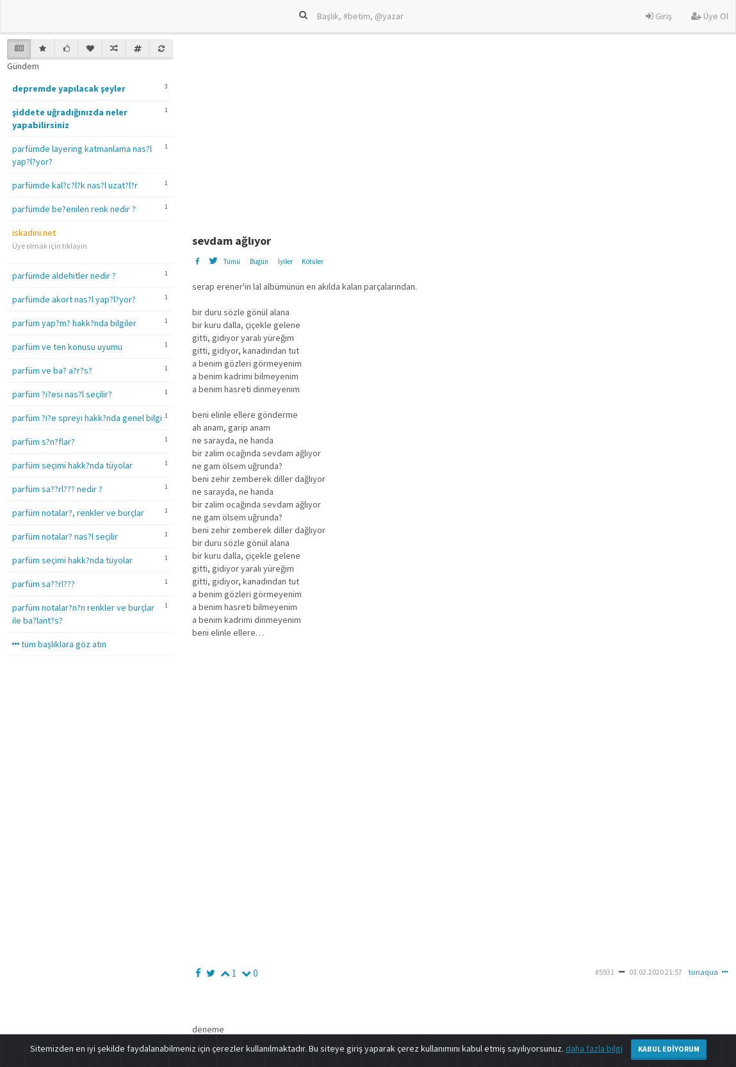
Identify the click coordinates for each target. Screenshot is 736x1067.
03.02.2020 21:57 (655, 972)
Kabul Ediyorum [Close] (668, 1049)
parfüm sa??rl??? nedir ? (57, 489)
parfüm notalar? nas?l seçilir (65, 536)
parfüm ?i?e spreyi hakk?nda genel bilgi (87, 418)
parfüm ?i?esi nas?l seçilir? (62, 394)
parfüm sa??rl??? (43, 584)
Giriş (659, 16)
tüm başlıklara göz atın (59, 644)
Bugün (259, 261)
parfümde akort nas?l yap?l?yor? (74, 299)
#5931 (604, 972)
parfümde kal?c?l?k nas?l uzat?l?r (75, 185)
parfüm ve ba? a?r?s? (52, 370)
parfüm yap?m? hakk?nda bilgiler (74, 323)
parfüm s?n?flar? (43, 441)
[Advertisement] (462, 129)
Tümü (231, 261)
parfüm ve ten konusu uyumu (67, 346)
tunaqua (703, 972)
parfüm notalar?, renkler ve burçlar (78, 512)
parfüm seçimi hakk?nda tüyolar (72, 465)
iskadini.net (34, 232)
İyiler (285, 261)
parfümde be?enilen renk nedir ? (74, 209)
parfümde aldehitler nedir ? (64, 275)
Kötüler (312, 261)
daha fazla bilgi (594, 1048)
